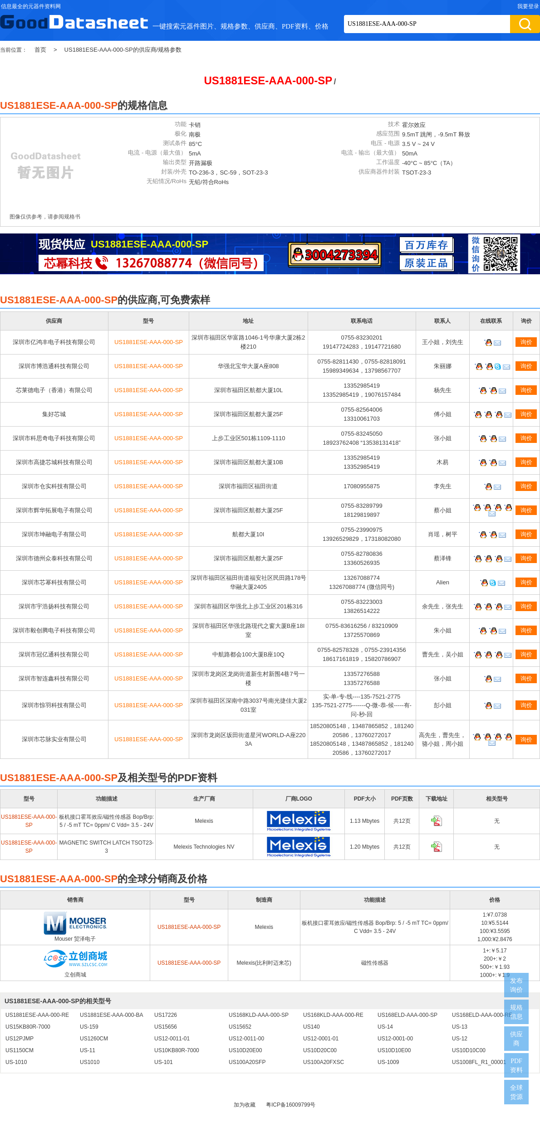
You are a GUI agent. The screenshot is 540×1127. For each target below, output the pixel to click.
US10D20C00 (320, 1050)
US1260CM (94, 1038)
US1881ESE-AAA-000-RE (37, 1015)
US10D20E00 (245, 1050)
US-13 (459, 1027)
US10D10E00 (394, 1050)
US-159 (89, 1027)
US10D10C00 (469, 1050)
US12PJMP (19, 1038)
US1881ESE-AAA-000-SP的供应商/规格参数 (123, 49)
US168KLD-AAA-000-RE (333, 1015)
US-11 (87, 1050)
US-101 (163, 1062)
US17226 (165, 1015)
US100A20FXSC (323, 1062)
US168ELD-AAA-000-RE (482, 1015)
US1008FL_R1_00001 (479, 1062)
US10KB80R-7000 (176, 1050)
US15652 (240, 1027)
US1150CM (19, 1050)
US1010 (89, 1062)
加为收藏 (244, 1105)
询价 (526, 342)
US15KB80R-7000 (27, 1027)
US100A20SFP (247, 1062)
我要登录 (528, 6)
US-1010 (16, 1062)
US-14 (385, 1027)
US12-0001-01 (321, 1038)
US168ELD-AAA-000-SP (407, 1015)
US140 (311, 1027)
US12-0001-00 (395, 1038)
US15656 (165, 1027)
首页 (40, 49)
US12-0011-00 (246, 1038)
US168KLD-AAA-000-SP (259, 1015)
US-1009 (388, 1062)
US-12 (459, 1038)
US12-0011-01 (172, 1038)
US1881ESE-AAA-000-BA (111, 1015)
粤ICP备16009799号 (290, 1105)
